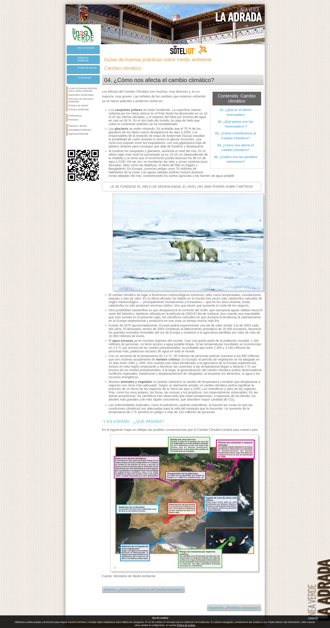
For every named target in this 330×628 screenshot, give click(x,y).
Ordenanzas (75, 115)
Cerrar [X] (313, 618)
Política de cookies (186, 625)
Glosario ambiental (78, 109)
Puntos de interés (87, 67)
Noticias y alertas (77, 125)
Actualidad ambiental (79, 129)
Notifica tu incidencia (83, 59)
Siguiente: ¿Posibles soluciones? (234, 607)
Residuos (73, 119)
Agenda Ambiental (78, 133)
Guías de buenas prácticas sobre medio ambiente (82, 89)
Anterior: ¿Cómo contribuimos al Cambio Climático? (143, 589)
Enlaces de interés (78, 105)
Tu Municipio (84, 77)
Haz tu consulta (86, 47)
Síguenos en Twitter (76, 142)
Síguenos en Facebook (69, 142)
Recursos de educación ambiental (81, 100)
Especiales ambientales (81, 95)
